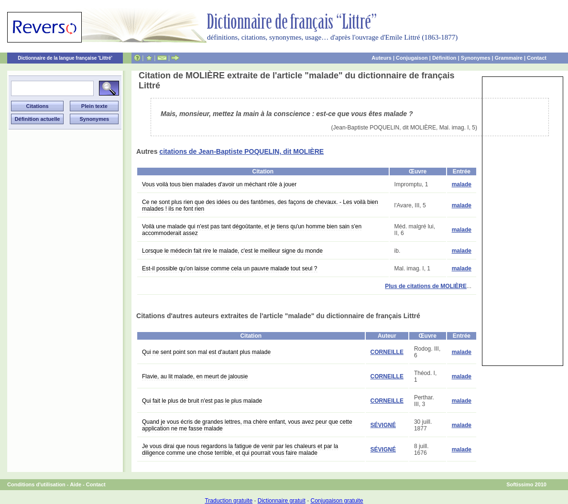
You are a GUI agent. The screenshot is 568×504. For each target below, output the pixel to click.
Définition (444, 58)
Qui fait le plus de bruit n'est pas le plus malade (202, 400)
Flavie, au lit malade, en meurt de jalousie (195, 376)
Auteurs (381, 58)
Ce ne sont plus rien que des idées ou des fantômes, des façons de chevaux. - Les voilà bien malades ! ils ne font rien (260, 205)
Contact (536, 58)
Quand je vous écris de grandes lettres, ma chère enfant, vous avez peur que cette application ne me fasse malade (247, 425)
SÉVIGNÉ (383, 425)
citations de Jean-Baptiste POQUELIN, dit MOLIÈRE (241, 151)
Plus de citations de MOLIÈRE (426, 286)
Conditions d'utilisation (36, 484)
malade (461, 184)
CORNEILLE (387, 352)
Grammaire (509, 58)
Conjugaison (412, 58)
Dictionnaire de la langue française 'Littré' (65, 58)
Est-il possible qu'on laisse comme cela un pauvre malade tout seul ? (229, 268)
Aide (75, 484)
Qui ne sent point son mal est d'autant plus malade (206, 352)
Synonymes (476, 58)
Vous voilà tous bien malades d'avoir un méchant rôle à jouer (219, 184)
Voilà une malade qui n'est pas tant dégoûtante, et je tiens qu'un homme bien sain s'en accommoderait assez (251, 229)
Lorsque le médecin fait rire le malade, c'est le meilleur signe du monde (232, 250)
